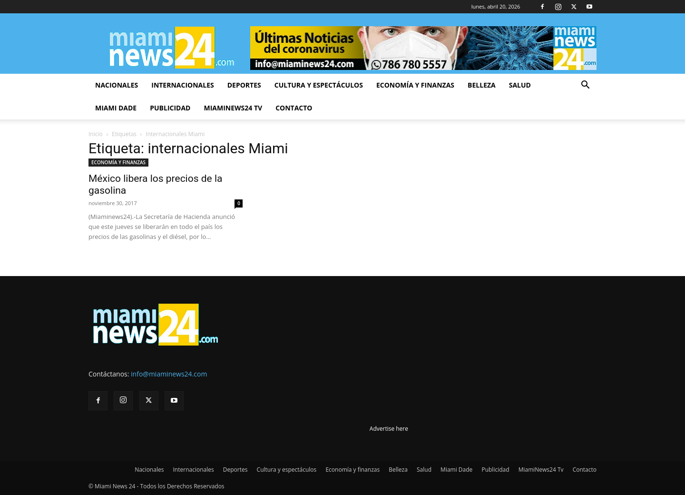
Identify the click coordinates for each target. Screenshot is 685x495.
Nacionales (116, 84)
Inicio (95, 134)
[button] (585, 85)
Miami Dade (116, 107)
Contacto (293, 107)
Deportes (244, 84)
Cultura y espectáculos (318, 84)
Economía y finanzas (415, 84)
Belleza (482, 84)
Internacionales (182, 84)
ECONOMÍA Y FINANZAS (118, 162)
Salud (520, 84)
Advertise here (389, 429)
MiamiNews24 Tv (233, 107)
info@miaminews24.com (169, 373)
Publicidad (170, 107)
